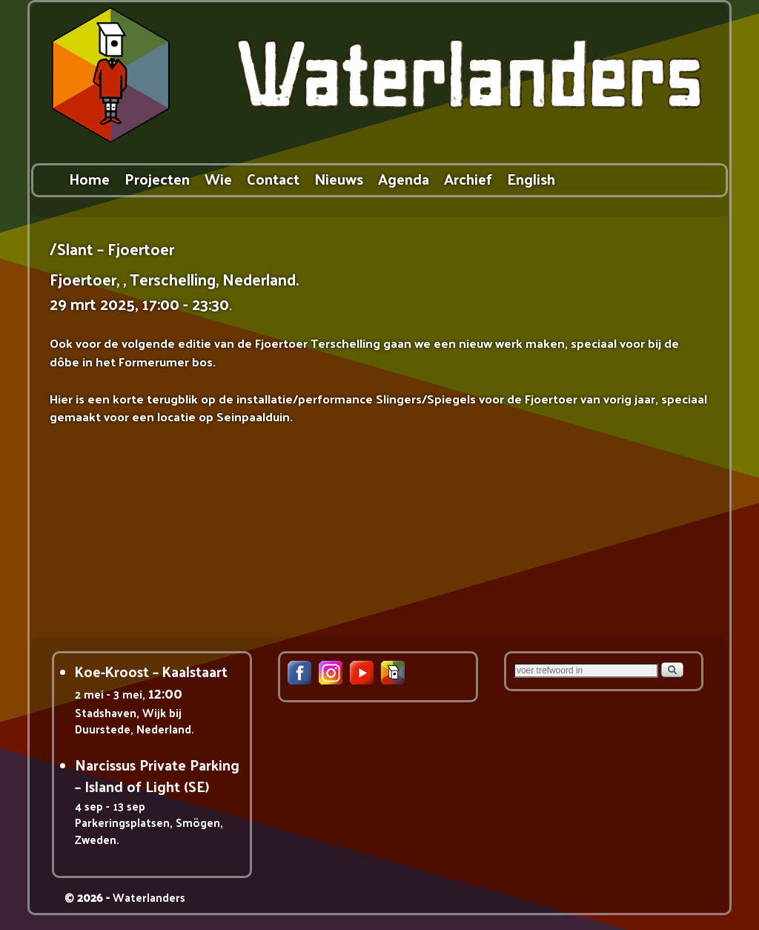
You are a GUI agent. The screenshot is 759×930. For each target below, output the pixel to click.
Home (89, 178)
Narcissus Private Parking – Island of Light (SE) (157, 775)
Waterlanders (149, 897)
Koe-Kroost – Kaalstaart (151, 671)
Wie (218, 178)
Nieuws (338, 178)
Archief (468, 178)
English (531, 178)
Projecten (157, 178)
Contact (273, 178)
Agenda (403, 178)
